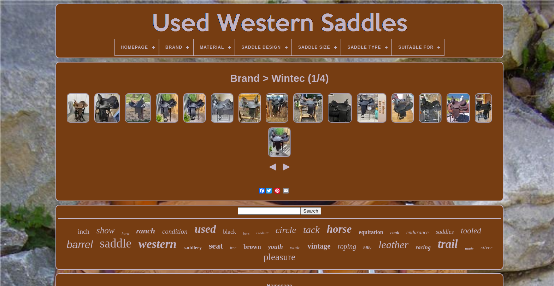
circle (286, 230)
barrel (79, 244)
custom (263, 232)
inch (83, 231)
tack (311, 229)
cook (394, 232)
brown (252, 246)
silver (486, 247)
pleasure (279, 257)
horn (125, 233)
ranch (145, 230)
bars (246, 234)
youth (275, 246)
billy (367, 247)
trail (448, 244)
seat (216, 245)
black (229, 231)
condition (175, 231)
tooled (471, 230)
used (205, 228)
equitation (371, 232)
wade (295, 247)
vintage (318, 246)
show (105, 230)
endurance (417, 232)
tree (233, 247)
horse (339, 229)
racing (423, 247)
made (469, 248)
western (157, 243)
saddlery (193, 247)
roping (347, 246)
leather (393, 244)
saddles (445, 231)
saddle (115, 243)
